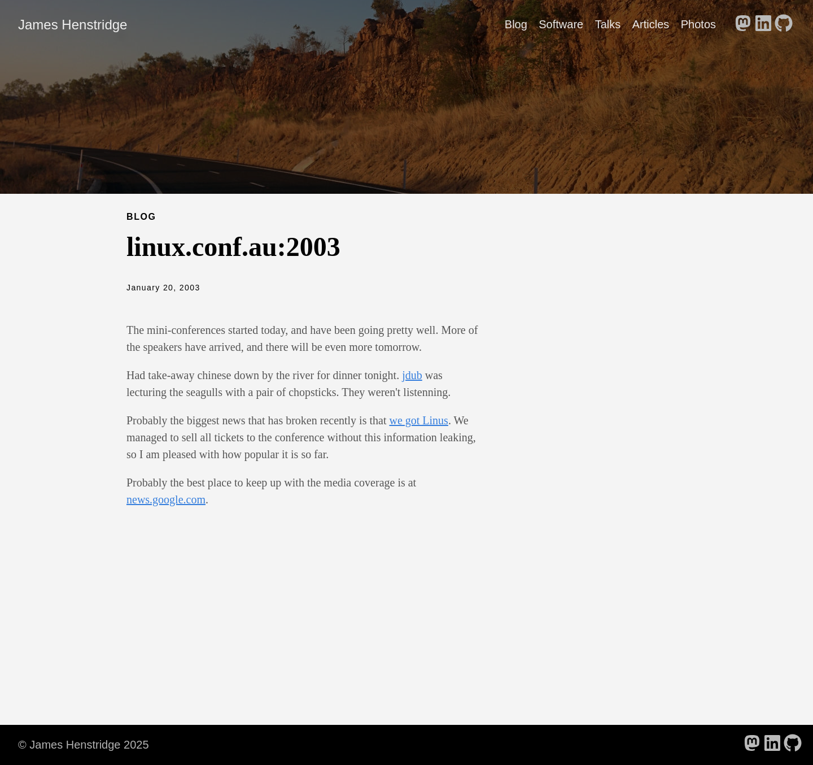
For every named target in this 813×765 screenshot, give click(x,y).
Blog (516, 24)
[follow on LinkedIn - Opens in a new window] (763, 24)
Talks (608, 24)
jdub (412, 375)
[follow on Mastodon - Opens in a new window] (743, 24)
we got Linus (418, 420)
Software (561, 24)
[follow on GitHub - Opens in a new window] (784, 24)
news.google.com (166, 499)
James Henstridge (72, 24)
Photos (698, 24)
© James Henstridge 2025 (83, 744)
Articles (651, 24)
